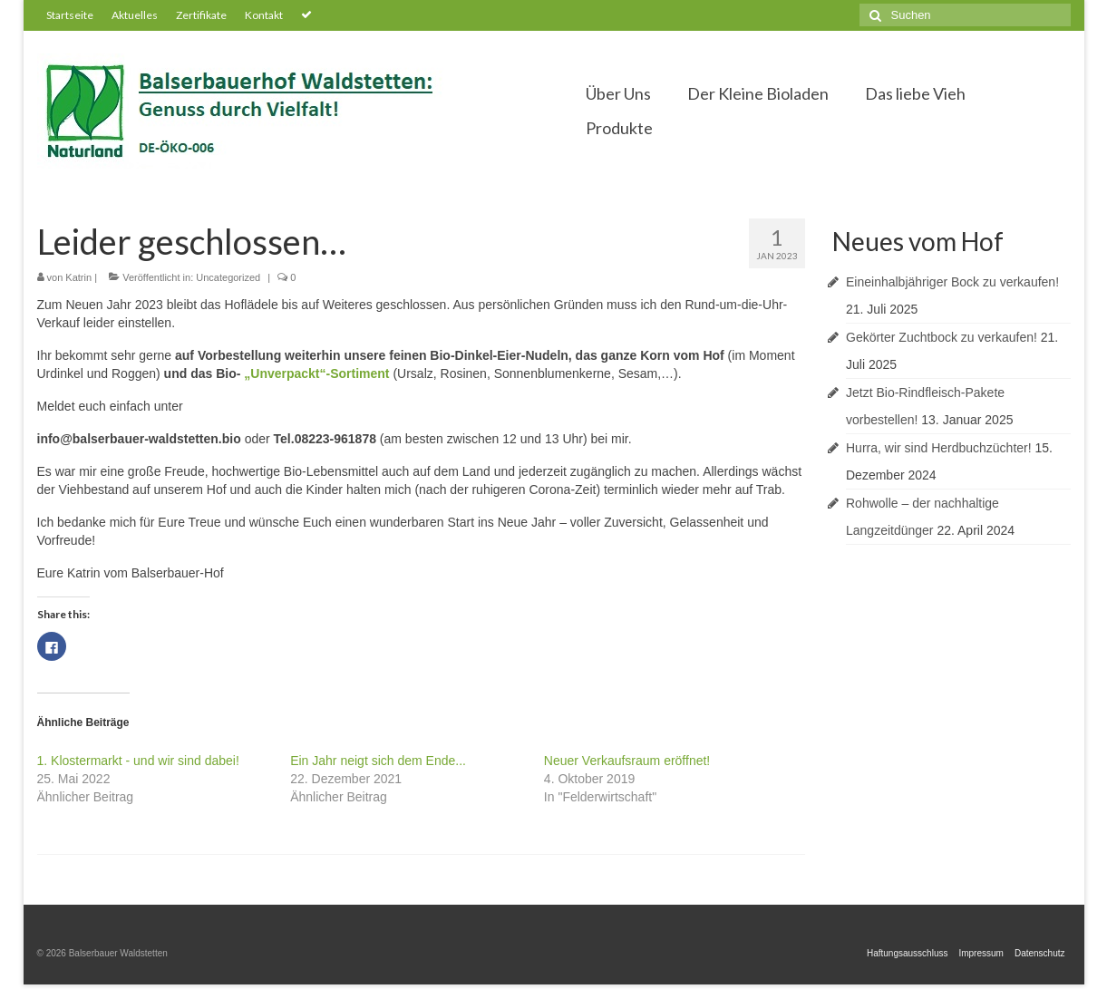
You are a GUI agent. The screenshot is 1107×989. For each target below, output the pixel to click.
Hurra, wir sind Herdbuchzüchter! (939, 448)
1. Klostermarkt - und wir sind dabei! (138, 760)
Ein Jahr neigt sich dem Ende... (378, 760)
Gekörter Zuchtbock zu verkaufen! (941, 337)
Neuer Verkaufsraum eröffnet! (627, 760)
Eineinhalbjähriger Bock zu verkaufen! (952, 282)
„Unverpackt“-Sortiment (316, 373)
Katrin (78, 277)
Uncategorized (228, 277)
